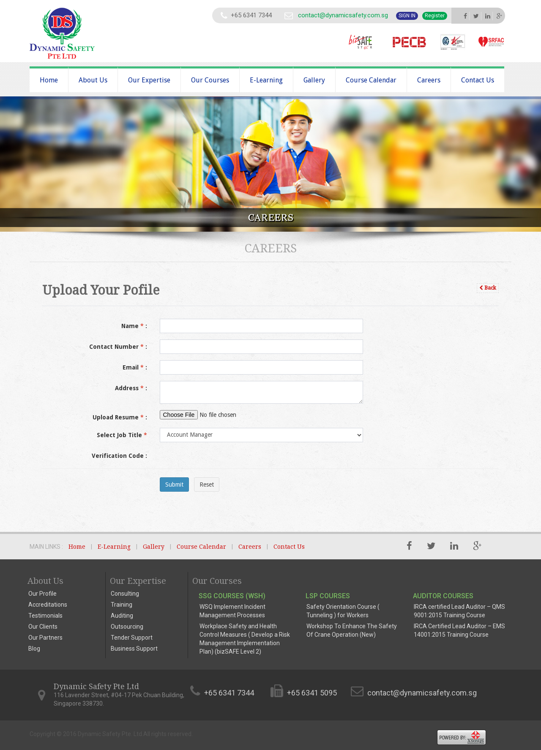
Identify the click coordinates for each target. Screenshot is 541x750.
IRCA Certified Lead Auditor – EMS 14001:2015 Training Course (459, 630)
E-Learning (266, 80)
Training (121, 604)
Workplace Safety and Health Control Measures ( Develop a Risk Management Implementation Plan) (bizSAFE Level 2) (244, 639)
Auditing (122, 615)
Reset (206, 484)
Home (49, 80)
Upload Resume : (120, 417)
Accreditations (47, 604)
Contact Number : (118, 346)
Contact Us (477, 80)
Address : (131, 388)
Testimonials (45, 615)
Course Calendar (371, 80)
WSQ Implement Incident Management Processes (232, 611)
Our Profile (42, 593)
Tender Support (132, 637)
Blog (34, 648)
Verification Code (119, 455)
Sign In (407, 16)
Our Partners (45, 637)
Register (435, 16)
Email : (135, 367)
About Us (93, 80)
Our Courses (210, 80)
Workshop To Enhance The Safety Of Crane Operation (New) (351, 630)
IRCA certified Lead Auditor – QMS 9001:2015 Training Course (459, 611)
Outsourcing (127, 626)
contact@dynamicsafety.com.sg (343, 15)
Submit (174, 484)
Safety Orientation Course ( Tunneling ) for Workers (343, 611)
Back (487, 288)
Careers (428, 80)
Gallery (314, 80)
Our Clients (42, 626)
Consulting (125, 593)
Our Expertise (149, 80)
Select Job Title (122, 435)
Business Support (134, 648)
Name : (134, 326)
